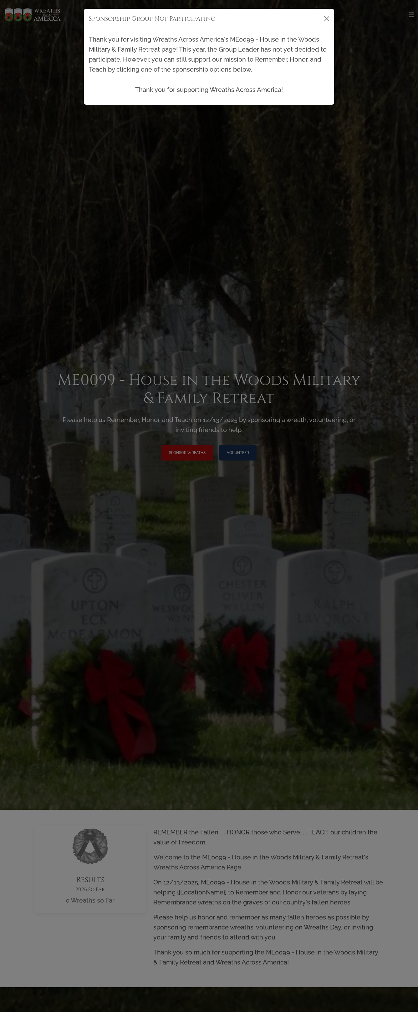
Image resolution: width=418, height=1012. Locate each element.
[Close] (327, 19)
